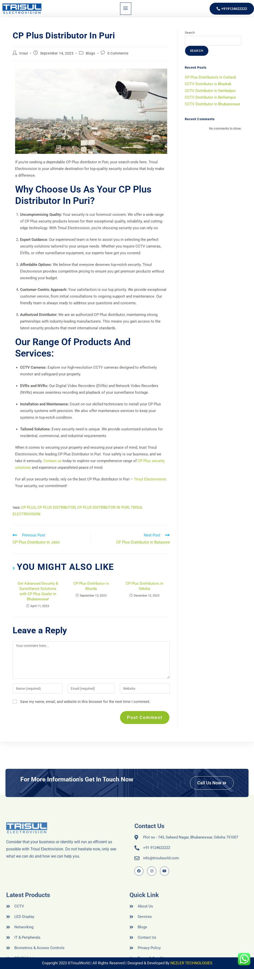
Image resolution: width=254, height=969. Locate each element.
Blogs (90, 53)
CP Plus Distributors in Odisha (144, 586)
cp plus (28, 507)
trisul (23, 53)
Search (190, 32)
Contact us (52, 461)
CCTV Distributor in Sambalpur (210, 90)
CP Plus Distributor (56, 507)
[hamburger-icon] (125, 8)
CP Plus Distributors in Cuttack (210, 77)
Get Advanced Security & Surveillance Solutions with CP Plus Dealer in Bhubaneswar (38, 591)
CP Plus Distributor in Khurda (91, 586)
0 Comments (117, 53)
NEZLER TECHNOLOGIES (191, 963)
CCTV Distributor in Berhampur (210, 97)
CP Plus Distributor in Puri (103, 507)
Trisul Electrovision (150, 479)
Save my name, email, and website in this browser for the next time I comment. (85, 701)
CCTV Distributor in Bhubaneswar (212, 104)
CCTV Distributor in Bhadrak (208, 84)
